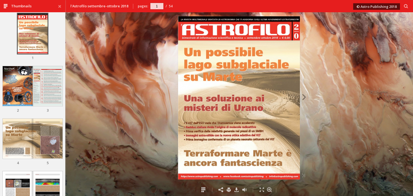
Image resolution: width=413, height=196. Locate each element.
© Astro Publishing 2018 (376, 6)
